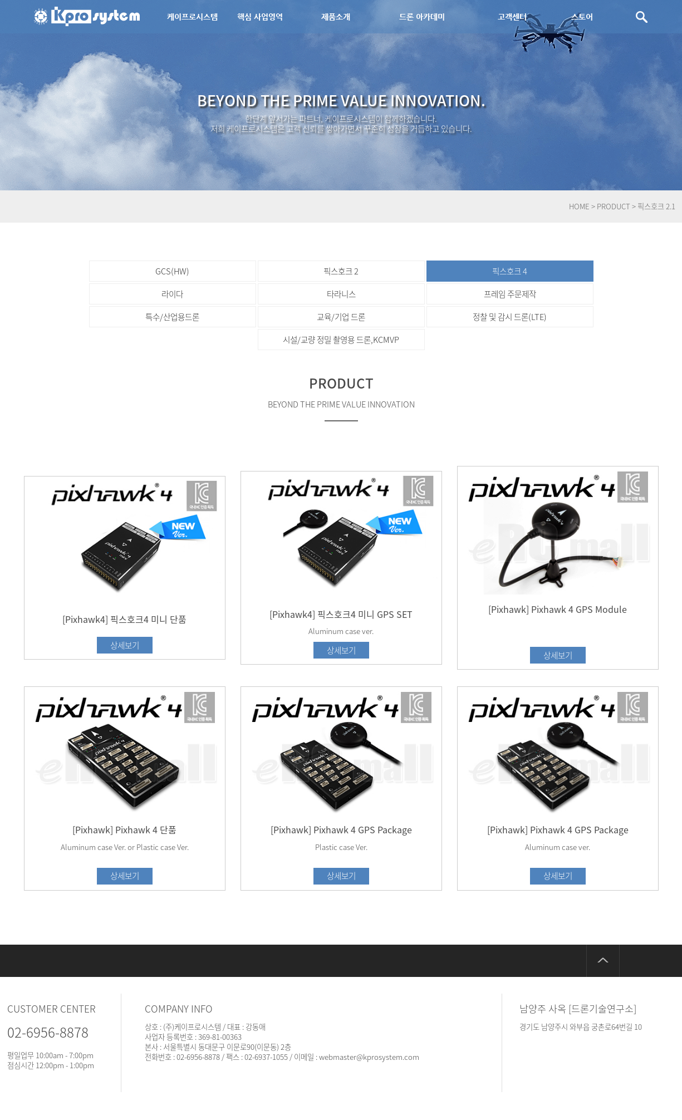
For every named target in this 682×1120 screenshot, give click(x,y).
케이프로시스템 (192, 16)
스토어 (582, 16)
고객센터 (512, 16)
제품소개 (335, 16)
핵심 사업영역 (260, 16)
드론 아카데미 (422, 16)
